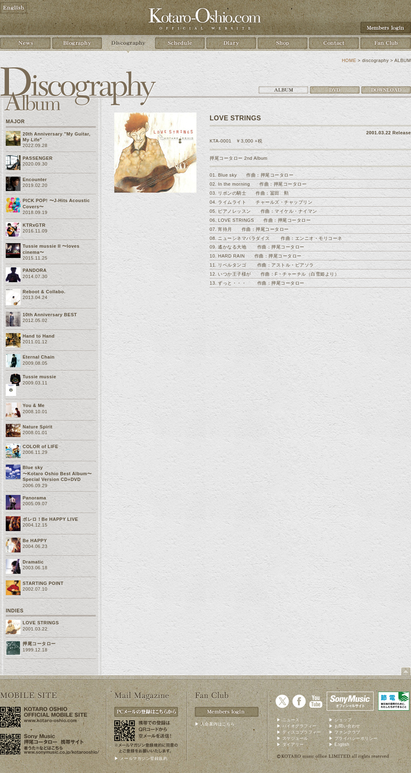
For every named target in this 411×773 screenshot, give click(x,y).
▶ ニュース (288, 720)
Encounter (35, 179)
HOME (349, 60)
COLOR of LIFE (40, 446)
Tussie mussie (39, 376)
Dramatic (33, 561)
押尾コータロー (39, 643)
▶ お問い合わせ (344, 726)
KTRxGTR (34, 225)
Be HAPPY (35, 540)
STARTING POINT (43, 583)
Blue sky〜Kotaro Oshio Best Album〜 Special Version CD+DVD (57, 473)
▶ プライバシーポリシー (353, 738)
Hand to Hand (39, 336)
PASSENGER (38, 158)
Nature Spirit (38, 426)
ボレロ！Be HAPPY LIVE (50, 519)
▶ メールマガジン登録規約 (140, 758)
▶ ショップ (340, 720)
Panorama (34, 497)
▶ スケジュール (292, 738)
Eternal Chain (39, 356)
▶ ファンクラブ (344, 732)
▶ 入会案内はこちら (215, 724)
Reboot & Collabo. (44, 291)
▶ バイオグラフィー (297, 726)
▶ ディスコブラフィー (299, 732)
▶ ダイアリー (290, 744)
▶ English (339, 744)
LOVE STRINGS (41, 622)
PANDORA (35, 270)
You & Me (34, 405)
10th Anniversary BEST (50, 314)
